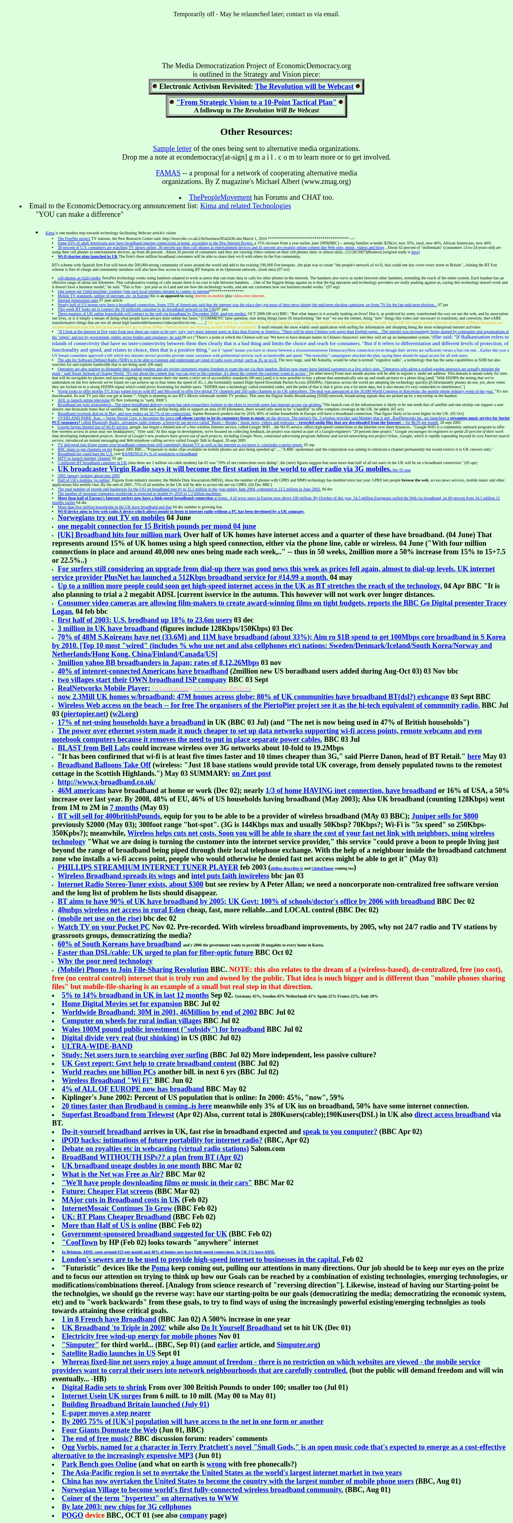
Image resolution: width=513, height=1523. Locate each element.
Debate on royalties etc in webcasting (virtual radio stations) (155, 1149)
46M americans (82, 790)
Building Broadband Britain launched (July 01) (135, 1404)
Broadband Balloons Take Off (104, 765)
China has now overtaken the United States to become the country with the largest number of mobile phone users (238, 1481)
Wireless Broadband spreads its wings (117, 876)
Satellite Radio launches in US (109, 1353)
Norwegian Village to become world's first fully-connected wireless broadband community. (202, 1490)
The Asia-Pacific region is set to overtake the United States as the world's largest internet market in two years (232, 1473)
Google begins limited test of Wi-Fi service (93, 427)
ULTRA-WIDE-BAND (97, 1046)
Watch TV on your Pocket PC (104, 927)
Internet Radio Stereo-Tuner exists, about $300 (130, 884)
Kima (49, 233)
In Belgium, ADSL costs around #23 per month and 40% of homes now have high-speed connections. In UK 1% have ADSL (168, 1252)
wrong (217, 1464)
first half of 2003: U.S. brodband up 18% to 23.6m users (145, 620)
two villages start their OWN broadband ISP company (142, 680)
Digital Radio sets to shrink (104, 1387)
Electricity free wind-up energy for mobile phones (139, 1336)
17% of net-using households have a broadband (132, 722)
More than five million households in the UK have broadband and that (115, 507)
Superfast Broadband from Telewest (118, 1114)
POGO (72, 1515)
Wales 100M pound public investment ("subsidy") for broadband (163, 1029)
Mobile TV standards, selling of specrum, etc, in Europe (103, 296)
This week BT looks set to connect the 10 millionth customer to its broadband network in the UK (136, 309)
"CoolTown (79, 1242)
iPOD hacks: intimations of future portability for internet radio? (162, 1140)
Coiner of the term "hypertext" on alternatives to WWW (150, 1498)
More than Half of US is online (109, 1225)
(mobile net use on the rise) (99, 918)
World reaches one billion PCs (109, 1072)
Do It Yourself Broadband (241, 1328)
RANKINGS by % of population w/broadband (159, 453)
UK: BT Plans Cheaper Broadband (116, 1217)
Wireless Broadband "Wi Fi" (107, 1080)
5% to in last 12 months (135, 995)
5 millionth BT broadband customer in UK (92, 462)
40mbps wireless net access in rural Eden (121, 910)
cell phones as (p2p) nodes (79, 278)
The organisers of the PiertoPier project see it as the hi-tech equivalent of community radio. (269, 705)
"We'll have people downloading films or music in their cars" (157, 1183)
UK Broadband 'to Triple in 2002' (114, 1328)
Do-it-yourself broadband (101, 1132)
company (194, 1515)
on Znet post (251, 773)
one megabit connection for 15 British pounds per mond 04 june (157, 526)
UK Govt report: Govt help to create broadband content (149, 1063)
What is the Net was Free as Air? (113, 1174)
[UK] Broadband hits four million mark (120, 535)
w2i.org (124, 714)
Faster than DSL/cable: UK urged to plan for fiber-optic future (155, 952)
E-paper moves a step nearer (106, 1413)
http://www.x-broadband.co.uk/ (107, 782)
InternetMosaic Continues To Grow (117, 1208)
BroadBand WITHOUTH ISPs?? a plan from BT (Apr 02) (152, 1157)
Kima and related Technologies (245, 206)
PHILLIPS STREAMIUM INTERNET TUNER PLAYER (148, 867)
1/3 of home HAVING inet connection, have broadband (351, 790)
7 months (124, 808)
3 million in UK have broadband (108, 628)
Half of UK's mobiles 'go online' (84, 480)
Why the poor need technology (105, 961)
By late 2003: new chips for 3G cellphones (126, 1507)
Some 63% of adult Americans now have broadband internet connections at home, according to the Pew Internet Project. (155, 243)
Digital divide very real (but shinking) (120, 1038)
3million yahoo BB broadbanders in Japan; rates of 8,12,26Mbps (158, 663)
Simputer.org (297, 1345)
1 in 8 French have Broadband (109, 1319)
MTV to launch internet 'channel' (84, 458)
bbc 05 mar (234, 470)
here (414, 252)
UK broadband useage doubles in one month (131, 1166)
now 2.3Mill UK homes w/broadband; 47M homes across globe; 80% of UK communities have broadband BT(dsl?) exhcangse (253, 697)
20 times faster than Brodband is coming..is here (137, 1106)
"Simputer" (80, 1345)
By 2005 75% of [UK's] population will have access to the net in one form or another (193, 1421)
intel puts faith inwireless (230, 876)
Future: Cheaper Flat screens (107, 1191)
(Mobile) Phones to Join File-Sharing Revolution (133, 970)
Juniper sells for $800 (444, 816)
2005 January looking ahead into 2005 (89, 475)
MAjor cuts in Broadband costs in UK (121, 1200)
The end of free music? (97, 1438)
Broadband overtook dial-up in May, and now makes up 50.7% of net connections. (125, 413)
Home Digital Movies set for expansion (122, 1004)
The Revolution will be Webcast (304, 86)
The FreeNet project (74, 238)
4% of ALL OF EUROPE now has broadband (133, 1089)
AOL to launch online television (84, 400)
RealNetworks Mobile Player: (154, 688)
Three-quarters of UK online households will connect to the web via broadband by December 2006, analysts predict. (152, 313)
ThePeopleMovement (220, 197)
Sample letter (172, 149)
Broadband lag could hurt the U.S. (85, 453)
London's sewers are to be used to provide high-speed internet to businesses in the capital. (202, 1259)
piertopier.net (85, 714)
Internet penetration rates (78, 300)
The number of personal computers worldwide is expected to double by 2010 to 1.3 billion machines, (140, 493)
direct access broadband (451, 1114)
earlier (227, 1345)
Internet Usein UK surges (101, 1396)
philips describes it (287, 868)
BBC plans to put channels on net (85, 449)
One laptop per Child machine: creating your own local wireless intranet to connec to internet (133, 291)
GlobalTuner (322, 868)
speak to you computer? (340, 1132)
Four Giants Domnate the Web (109, 1430)
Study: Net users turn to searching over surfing (135, 1055)
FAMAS (168, 173)
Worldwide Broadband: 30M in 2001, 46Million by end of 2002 (159, 1012)
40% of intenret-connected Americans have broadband (143, 671)
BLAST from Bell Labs (94, 748)
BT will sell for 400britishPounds (109, 816)
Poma (160, 1268)
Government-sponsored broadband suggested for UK (144, 1234)
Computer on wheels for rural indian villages (131, 1021)
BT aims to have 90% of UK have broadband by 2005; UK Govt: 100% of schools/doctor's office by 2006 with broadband (246, 901)
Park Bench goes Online (99, 1464)
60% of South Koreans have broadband (119, 944)
